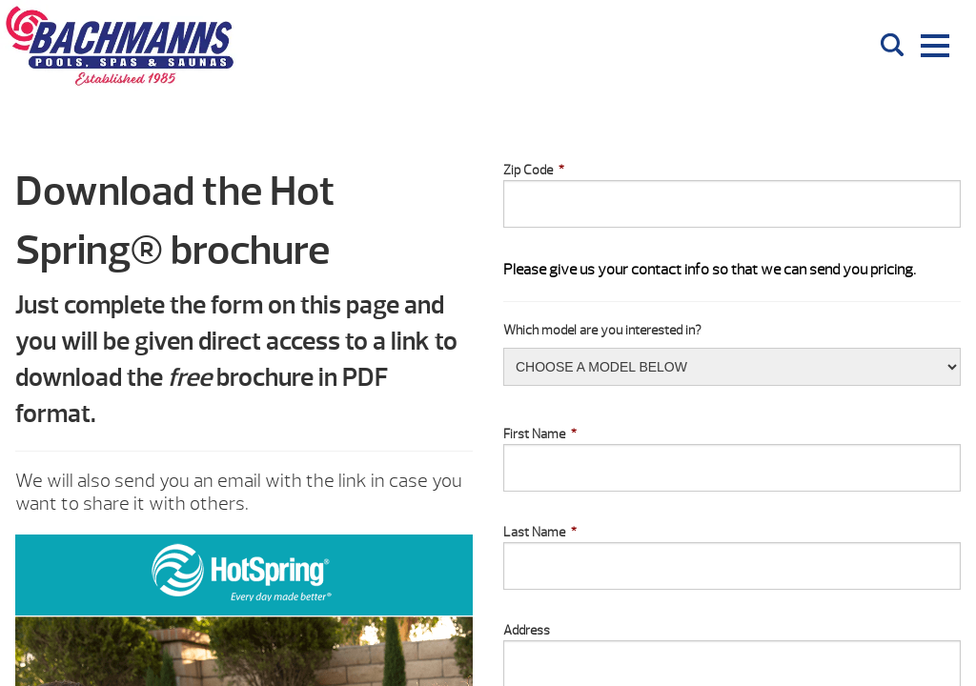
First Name (540, 434)
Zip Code (533, 170)
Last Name (540, 532)
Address (526, 630)
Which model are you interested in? (602, 330)
